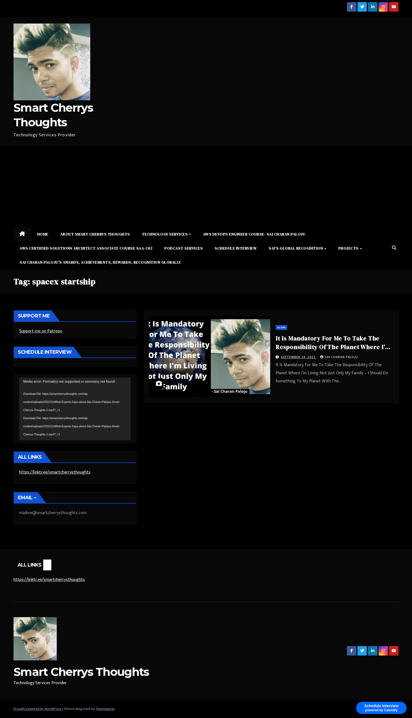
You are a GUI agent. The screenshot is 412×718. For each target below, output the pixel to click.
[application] (75, 409)
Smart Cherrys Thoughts (81, 672)
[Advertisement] (206, 186)
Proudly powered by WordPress (38, 709)
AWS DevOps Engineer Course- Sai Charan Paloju (254, 234)
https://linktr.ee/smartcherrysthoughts (55, 472)
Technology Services (165, 234)
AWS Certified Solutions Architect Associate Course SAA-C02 (85, 248)
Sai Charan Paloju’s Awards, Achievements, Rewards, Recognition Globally (100, 262)
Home (42, 234)
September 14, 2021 (298, 357)
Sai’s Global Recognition (296, 248)
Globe (281, 327)
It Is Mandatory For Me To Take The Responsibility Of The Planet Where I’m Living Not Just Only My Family (333, 347)
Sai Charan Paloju (339, 357)
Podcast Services (183, 248)
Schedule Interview (236, 248)
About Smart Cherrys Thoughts (95, 234)
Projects (349, 248)
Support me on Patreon (40, 331)
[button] (394, 248)
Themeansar (105, 709)
